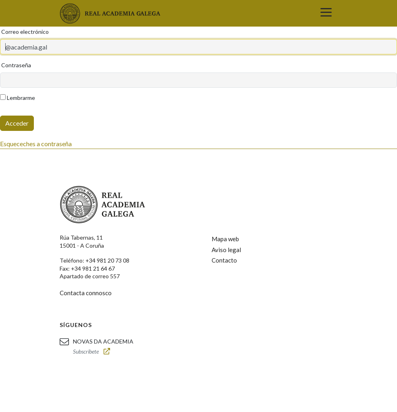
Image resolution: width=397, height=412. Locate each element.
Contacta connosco (86, 292)
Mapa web (225, 238)
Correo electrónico (25, 31)
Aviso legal (226, 249)
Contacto (224, 260)
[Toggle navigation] (326, 13)
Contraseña (16, 65)
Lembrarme (17, 97)
